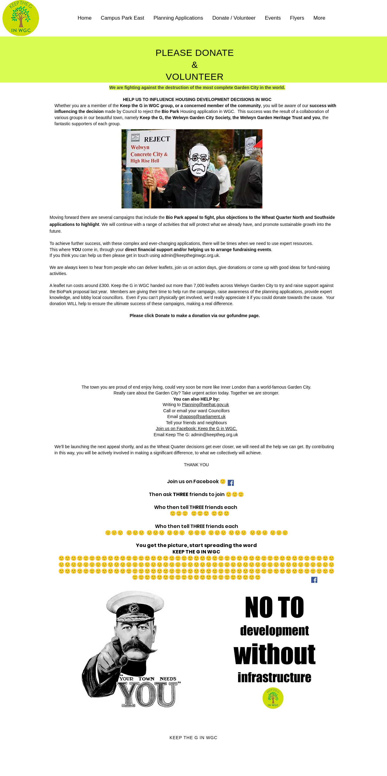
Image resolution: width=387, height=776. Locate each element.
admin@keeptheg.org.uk (214, 434)
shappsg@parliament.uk (202, 416)
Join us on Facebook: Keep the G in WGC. (196, 428)
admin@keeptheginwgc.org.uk (190, 255)
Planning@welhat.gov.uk (205, 404)
